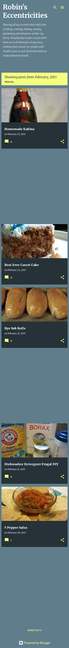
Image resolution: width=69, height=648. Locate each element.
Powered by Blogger (34, 642)
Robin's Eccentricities (25, 11)
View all (9, 82)
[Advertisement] (34, 186)
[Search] (55, 7)
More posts (34, 630)
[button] (62, 141)
